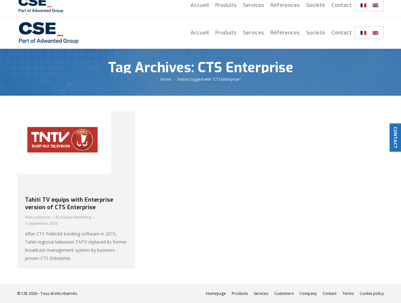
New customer (38, 217)
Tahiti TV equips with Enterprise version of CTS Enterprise (69, 203)
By (73, 217)
